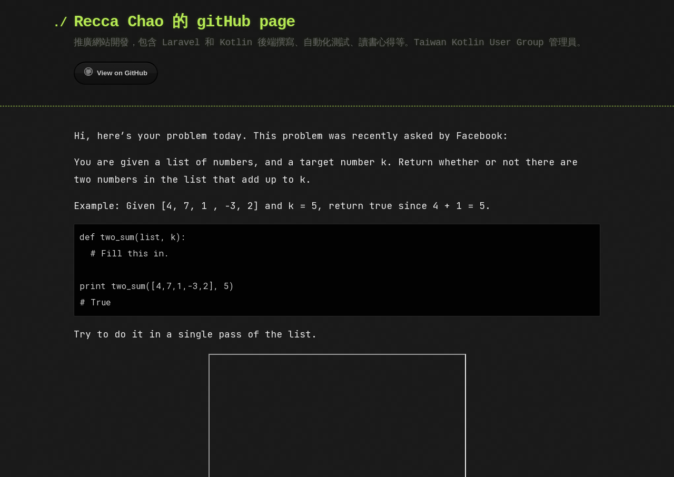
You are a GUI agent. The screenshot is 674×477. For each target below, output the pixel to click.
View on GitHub (115, 72)
